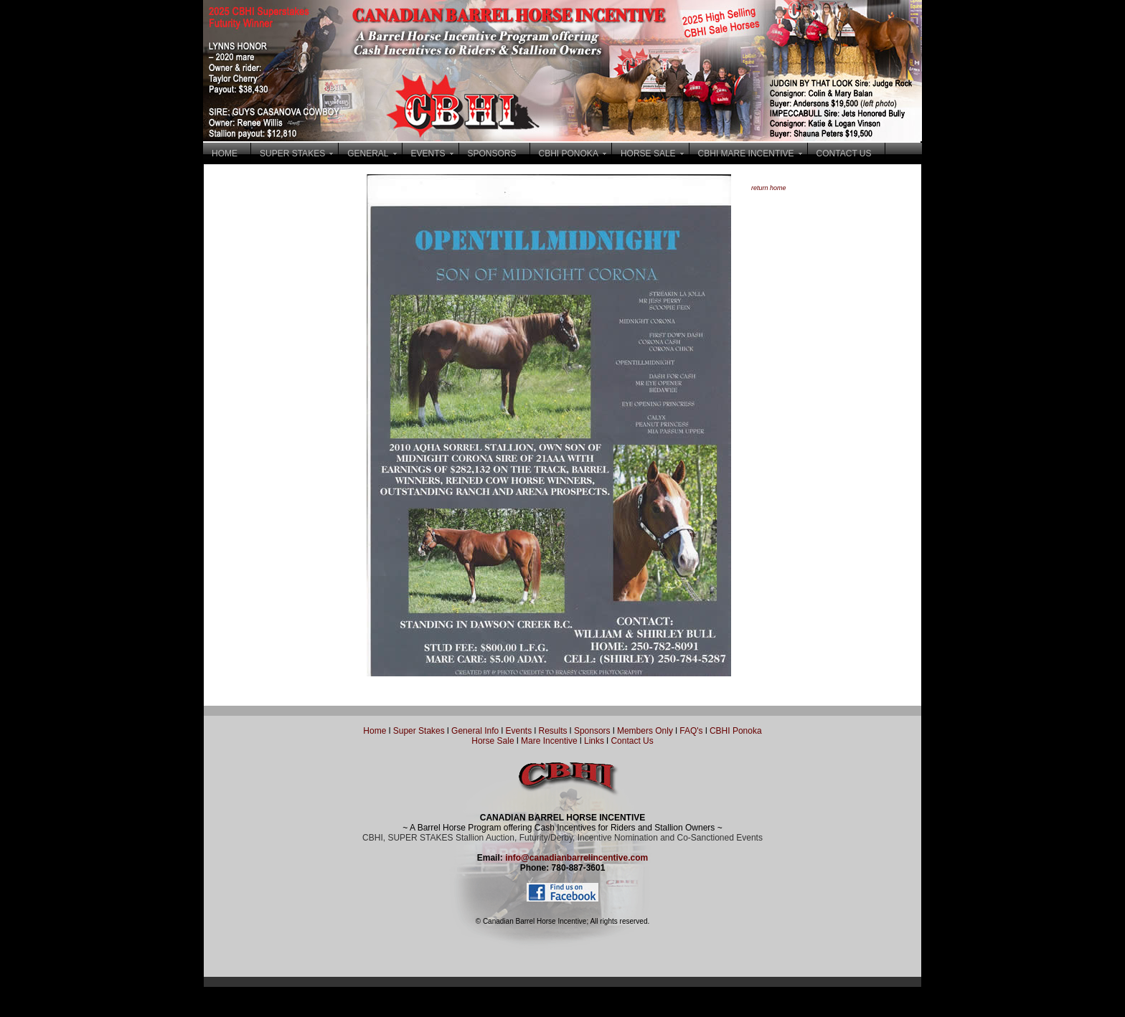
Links (593, 741)
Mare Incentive (549, 741)
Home (374, 731)
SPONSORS (492, 153)
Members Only (646, 731)
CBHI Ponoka (736, 731)
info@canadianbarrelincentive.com (576, 858)
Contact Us (632, 741)
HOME (224, 153)
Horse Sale (492, 741)
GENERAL (367, 153)
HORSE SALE (648, 153)
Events (518, 731)
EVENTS (428, 153)
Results (553, 731)
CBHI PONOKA (568, 153)
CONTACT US (844, 153)
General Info (476, 731)
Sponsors (592, 731)
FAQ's (690, 731)
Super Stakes (419, 731)
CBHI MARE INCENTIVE (746, 153)
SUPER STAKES (292, 153)
